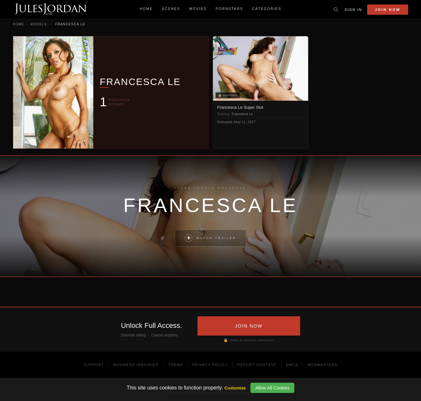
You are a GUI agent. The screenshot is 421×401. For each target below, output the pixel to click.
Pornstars (229, 9)
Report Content (257, 365)
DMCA (292, 365)
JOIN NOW (249, 325)
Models (38, 24)
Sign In (353, 10)
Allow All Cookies (272, 387)
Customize (235, 388)
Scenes (171, 9)
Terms (175, 365)
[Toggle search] (336, 9)
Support (94, 365)
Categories (266, 9)
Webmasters (322, 365)
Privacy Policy (210, 365)
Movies (198, 9)
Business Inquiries (136, 365)
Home (146, 9)
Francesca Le (242, 114)
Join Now (387, 10)
